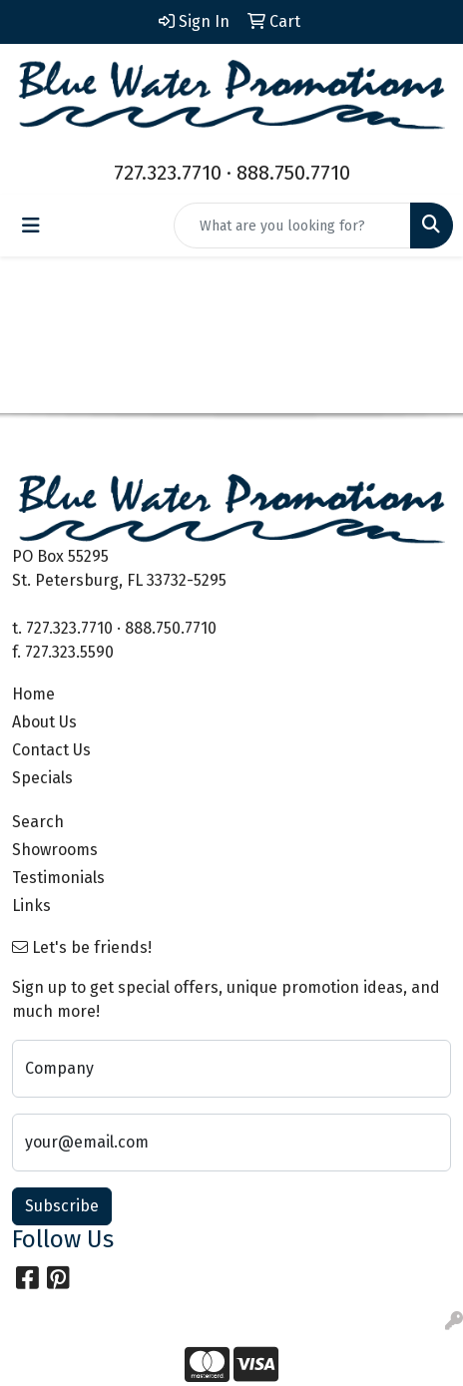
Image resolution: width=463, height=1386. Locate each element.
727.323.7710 (168, 173)
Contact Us (51, 749)
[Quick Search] (292, 225)
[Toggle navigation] (31, 225)
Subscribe (62, 1205)
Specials (42, 777)
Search (38, 821)
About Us (44, 721)
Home (33, 694)
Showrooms (55, 849)
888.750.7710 (293, 173)
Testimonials (58, 877)
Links (31, 905)
